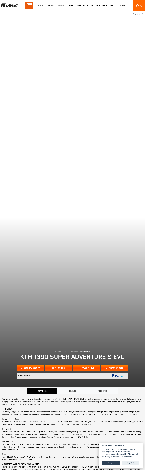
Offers (71, 5)
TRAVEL (66, 351)
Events (104, 5)
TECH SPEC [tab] (102, 391)
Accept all (111, 463)
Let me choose (126, 457)
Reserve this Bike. (24, 376)
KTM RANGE (58, 351)
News (98, 5)
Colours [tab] (72, 391)
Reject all (130, 463)
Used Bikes (51, 5)
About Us (113, 5)
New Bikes (40, 5)
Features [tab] (42, 391)
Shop (92, 5)
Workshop (61, 5)
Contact (122, 5)
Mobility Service (82, 5)
